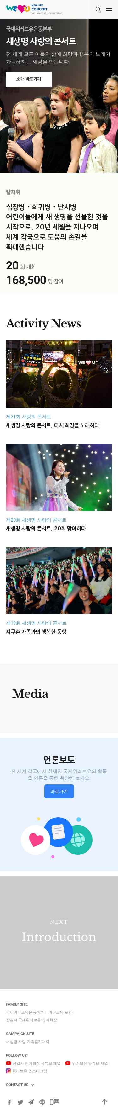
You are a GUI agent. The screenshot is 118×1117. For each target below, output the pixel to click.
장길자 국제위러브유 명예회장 (31, 1020)
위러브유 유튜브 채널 (90, 1063)
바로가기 (59, 791)
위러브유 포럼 (60, 1012)
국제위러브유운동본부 (25, 1012)
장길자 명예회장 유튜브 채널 (37, 1063)
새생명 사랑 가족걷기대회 (27, 1041)
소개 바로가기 (28, 79)
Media (30, 694)
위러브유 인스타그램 (29, 1071)
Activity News (43, 323)
